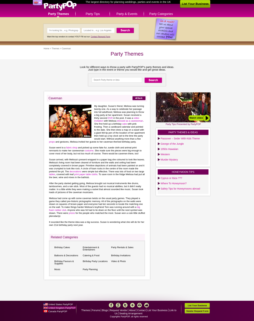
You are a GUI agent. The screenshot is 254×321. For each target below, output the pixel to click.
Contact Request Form (100, 37)
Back (139, 98)
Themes (55, 48)
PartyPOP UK (60, 6)
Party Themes (58, 14)
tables (52, 174)
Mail (139, 305)
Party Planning (90, 269)
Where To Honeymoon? (174, 183)
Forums (96, 310)
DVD (110, 118)
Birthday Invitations (121, 255)
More (132, 305)
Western (165, 154)
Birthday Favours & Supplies (64, 262)
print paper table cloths (86, 174)
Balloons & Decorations (66, 255)
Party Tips (93, 14)
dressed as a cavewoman (130, 120)
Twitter (125, 305)
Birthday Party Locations (95, 261)
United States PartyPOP (60, 304)
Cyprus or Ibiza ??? (171, 178)
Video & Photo (118, 261)
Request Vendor (118, 310)
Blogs (105, 310)
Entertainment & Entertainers (91, 248)
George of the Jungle (172, 143)
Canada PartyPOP (57, 311)
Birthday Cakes (62, 247)
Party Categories (161, 14)
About (132, 310)
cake (125, 123)
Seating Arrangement (131, 313)
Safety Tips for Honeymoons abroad (180, 188)
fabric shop (72, 147)
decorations (75, 171)
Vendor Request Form (197, 311)
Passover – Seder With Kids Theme (180, 138)
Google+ (118, 305)
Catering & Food (91, 255)
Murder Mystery (169, 159)
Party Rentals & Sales (122, 247)
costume (89, 150)
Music (57, 269)
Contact (141, 310)
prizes (72, 213)
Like (146, 305)
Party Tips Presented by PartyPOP (183, 124)
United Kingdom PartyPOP (61, 308)
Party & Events (126, 14)
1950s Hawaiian (169, 149)
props (52, 141)
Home (46, 48)
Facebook (111, 305)
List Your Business (157, 310)
